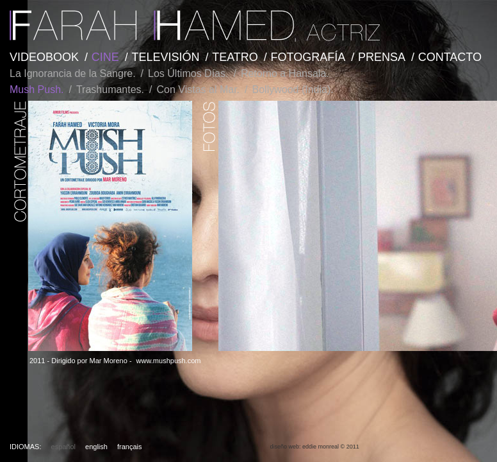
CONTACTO (450, 57)
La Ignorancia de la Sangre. (73, 73)
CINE (105, 57)
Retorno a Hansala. (285, 73)
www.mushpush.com (168, 360)
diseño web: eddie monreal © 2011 (314, 446)
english (96, 446)
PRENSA (381, 57)
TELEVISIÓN (165, 57)
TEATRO (235, 57)
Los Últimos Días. (188, 73)
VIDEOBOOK (44, 57)
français (129, 446)
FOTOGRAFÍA (308, 57)
